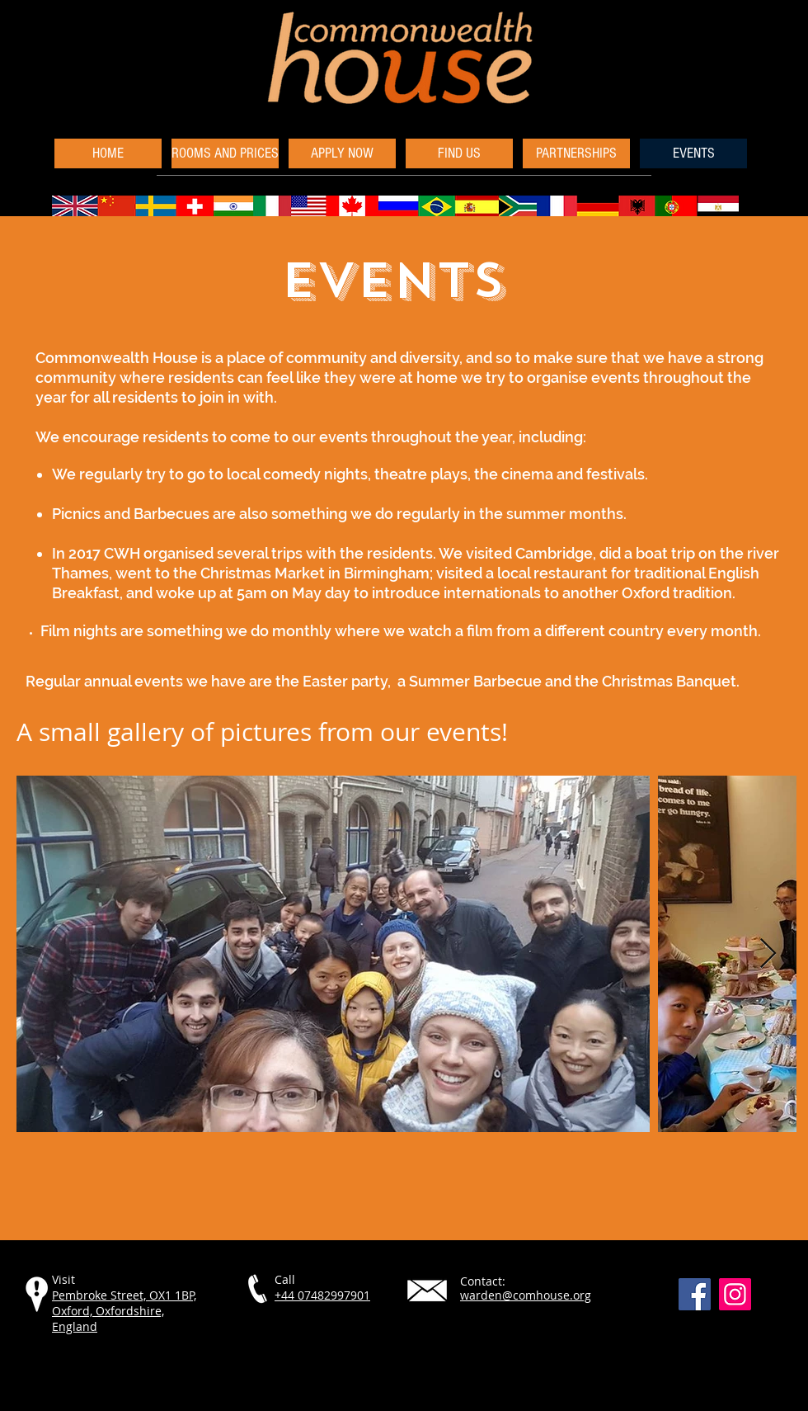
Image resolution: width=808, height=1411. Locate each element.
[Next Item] (768, 954)
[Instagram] (735, 1294)
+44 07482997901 (322, 1295)
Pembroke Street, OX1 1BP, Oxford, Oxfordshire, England (124, 1310)
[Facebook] (695, 1294)
